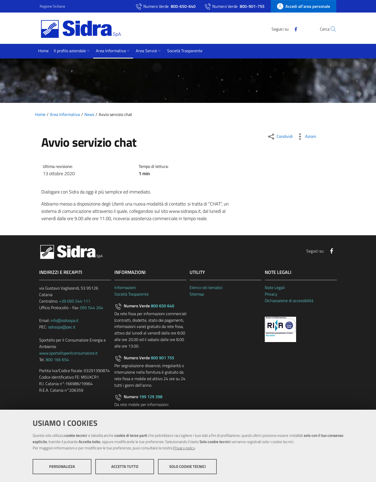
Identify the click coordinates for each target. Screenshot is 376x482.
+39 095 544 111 (74, 301)
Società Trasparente (131, 294)
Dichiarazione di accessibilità (289, 300)
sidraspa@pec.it (61, 327)
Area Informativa (65, 114)
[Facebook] (284, 29)
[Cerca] (330, 29)
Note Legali (275, 287)
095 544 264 (91, 307)
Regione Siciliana (52, 6)
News (89, 114)
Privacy (271, 294)
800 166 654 (57, 359)
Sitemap (197, 294)
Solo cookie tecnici (187, 466)
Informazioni (125, 287)
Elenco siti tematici (206, 287)
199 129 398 (150, 396)
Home (40, 114)
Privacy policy (184, 448)
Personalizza (62, 466)
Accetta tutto (124, 466)
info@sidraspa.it (65, 320)
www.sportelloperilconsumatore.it (68, 353)
